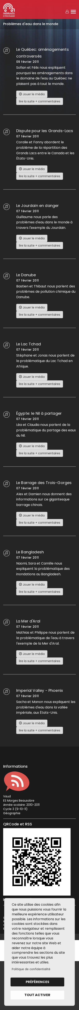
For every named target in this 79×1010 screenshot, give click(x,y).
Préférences (37, 981)
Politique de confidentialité (31, 969)
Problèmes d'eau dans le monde (30, 24)
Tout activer (37, 995)
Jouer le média (32, 94)
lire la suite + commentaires (39, 101)
